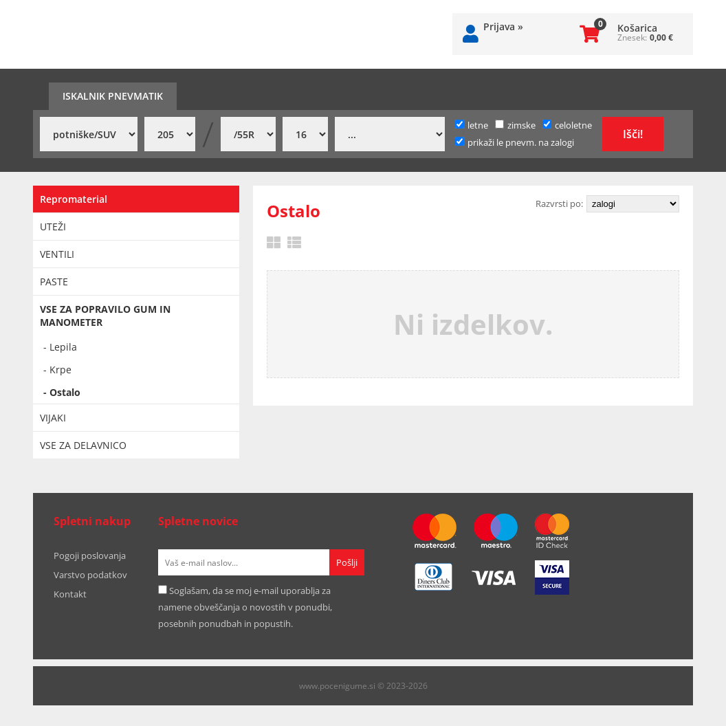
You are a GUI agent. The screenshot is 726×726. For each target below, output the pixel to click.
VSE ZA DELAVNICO (83, 445)
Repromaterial (73, 199)
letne (471, 125)
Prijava (503, 26)
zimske (515, 125)
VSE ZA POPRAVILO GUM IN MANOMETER (105, 315)
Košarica (637, 27)
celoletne (567, 125)
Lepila (63, 346)
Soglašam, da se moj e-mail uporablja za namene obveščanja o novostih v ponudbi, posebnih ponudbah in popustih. (245, 607)
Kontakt (70, 594)
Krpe (61, 369)
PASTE (54, 281)
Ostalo (65, 392)
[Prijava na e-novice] (346, 562)
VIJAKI (53, 417)
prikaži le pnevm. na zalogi (521, 142)
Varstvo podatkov (90, 575)
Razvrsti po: (559, 203)
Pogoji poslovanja (90, 555)
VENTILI (57, 254)
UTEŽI (53, 226)
